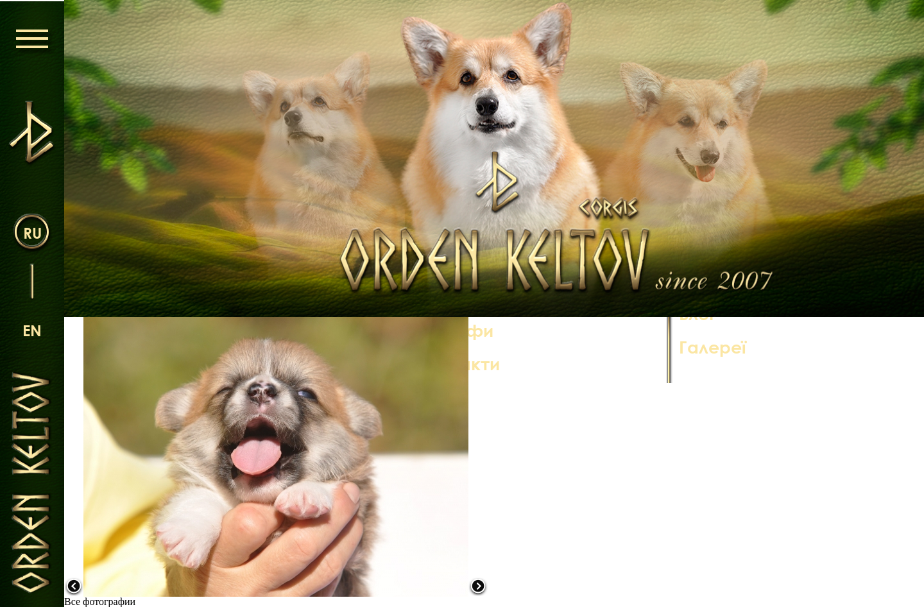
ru (32, 232)
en (32, 329)
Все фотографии (99, 601)
